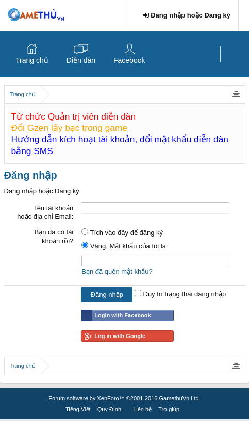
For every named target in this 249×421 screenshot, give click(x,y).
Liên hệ (142, 409)
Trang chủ (31, 60)
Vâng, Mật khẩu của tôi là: (124, 246)
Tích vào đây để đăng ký (122, 233)
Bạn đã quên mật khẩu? (116, 271)
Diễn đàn (81, 60)
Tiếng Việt (78, 409)
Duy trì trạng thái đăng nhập (180, 294)
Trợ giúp (168, 409)
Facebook (129, 60)
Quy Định (109, 409)
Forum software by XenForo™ (124, 398)
